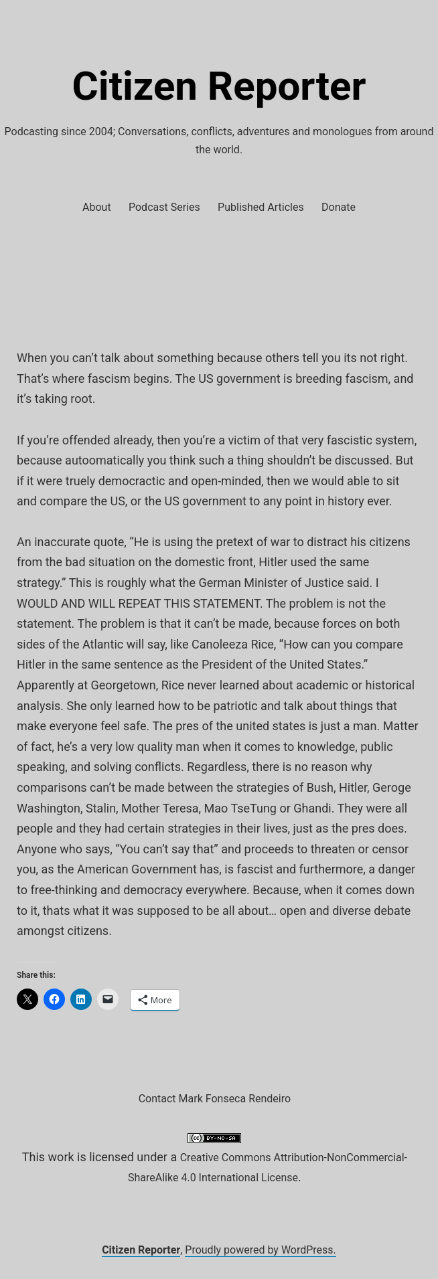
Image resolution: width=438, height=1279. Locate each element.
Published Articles (261, 207)
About (96, 207)
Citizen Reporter (219, 86)
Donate (338, 207)
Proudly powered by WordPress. (260, 1250)
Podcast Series (164, 207)
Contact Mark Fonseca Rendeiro (215, 1098)
